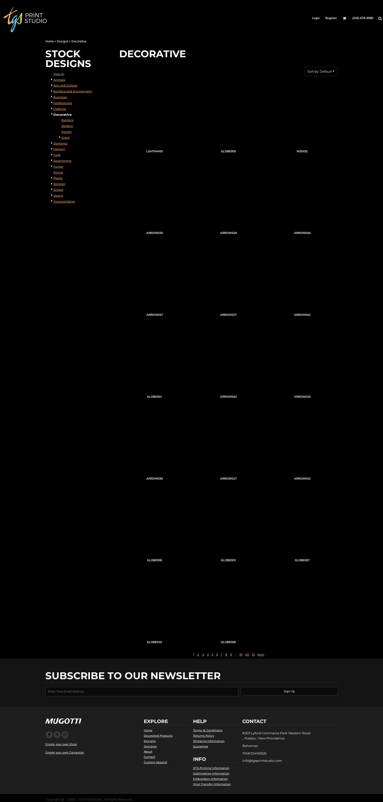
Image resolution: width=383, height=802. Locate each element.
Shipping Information (209, 741)
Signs (65, 137)
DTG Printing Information (211, 768)
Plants (58, 178)
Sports (58, 195)
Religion (59, 184)
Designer (150, 746)
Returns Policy (203, 735)
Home (49, 41)
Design (66, 132)
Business (60, 97)
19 (240, 654)
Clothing (59, 109)
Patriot (58, 172)
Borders (67, 126)
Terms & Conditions (208, 730)
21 (253, 654)
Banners (67, 120)
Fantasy (59, 149)
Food (56, 155)
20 (247, 654)
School (58, 190)
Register (331, 18)
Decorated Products (158, 735)
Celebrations (62, 103)
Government (62, 161)
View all (58, 74)
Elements (60, 143)
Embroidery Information (210, 779)
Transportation (64, 201)
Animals (59, 80)
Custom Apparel (155, 762)
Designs (62, 41)
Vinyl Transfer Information (212, 784)
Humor (58, 166)
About (148, 751)
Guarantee (200, 746)
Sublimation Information (211, 773)
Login (316, 18)
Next (260, 654)
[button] (344, 18)
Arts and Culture (65, 85)
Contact (149, 757)
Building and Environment (72, 91)
